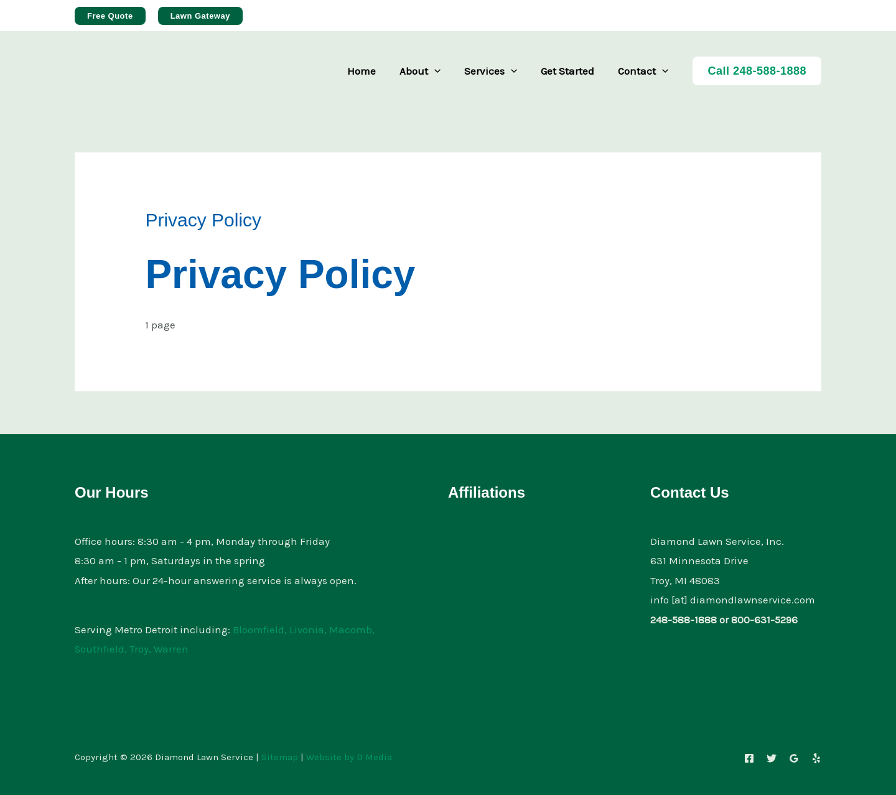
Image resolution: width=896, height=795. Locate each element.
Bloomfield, (260, 629)
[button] (110, 16)
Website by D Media (349, 757)
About (428, 71)
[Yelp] (816, 758)
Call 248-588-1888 (756, 71)
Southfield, (101, 649)
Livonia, (308, 629)
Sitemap (279, 757)
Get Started (571, 71)
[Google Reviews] (794, 758)
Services (496, 71)
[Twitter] (772, 758)
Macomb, (352, 629)
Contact (644, 71)
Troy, (141, 649)
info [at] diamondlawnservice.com (733, 599)
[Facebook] (749, 758)
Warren (171, 649)
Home (372, 71)
